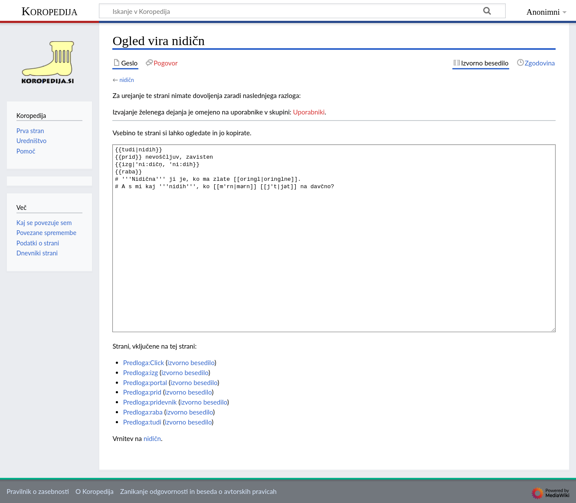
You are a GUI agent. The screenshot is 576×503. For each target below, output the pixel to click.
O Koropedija (94, 491)
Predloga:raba (143, 412)
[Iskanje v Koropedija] (302, 11)
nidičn (126, 79)
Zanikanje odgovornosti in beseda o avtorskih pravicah (198, 491)
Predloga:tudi (142, 422)
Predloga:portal (145, 382)
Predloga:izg (140, 372)
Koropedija (49, 11)
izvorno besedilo (190, 362)
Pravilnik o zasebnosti (38, 491)
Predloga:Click (143, 362)
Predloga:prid (142, 392)
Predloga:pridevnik (150, 402)
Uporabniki (309, 112)
